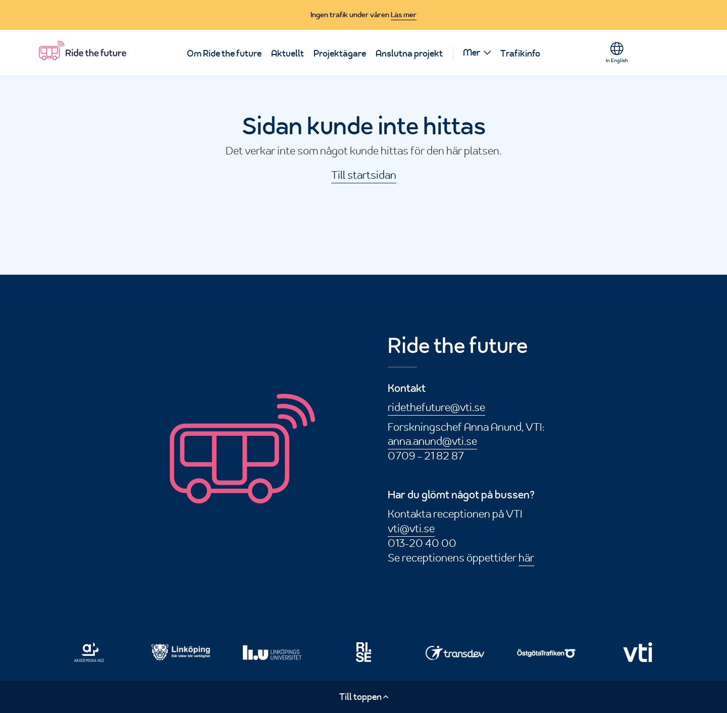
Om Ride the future (224, 53)
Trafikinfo (520, 53)
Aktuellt (287, 53)
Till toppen (363, 696)
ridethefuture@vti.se (436, 407)
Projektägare (340, 53)
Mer (471, 52)
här (526, 557)
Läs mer (404, 15)
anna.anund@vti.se (432, 441)
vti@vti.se (411, 528)
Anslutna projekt (409, 53)
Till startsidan (363, 175)
